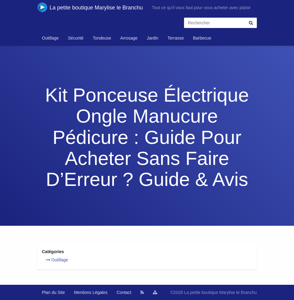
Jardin (152, 38)
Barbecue (202, 38)
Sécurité (75, 38)
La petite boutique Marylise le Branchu (90, 7)
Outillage (50, 38)
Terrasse (176, 38)
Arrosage (129, 38)
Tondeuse (102, 38)
